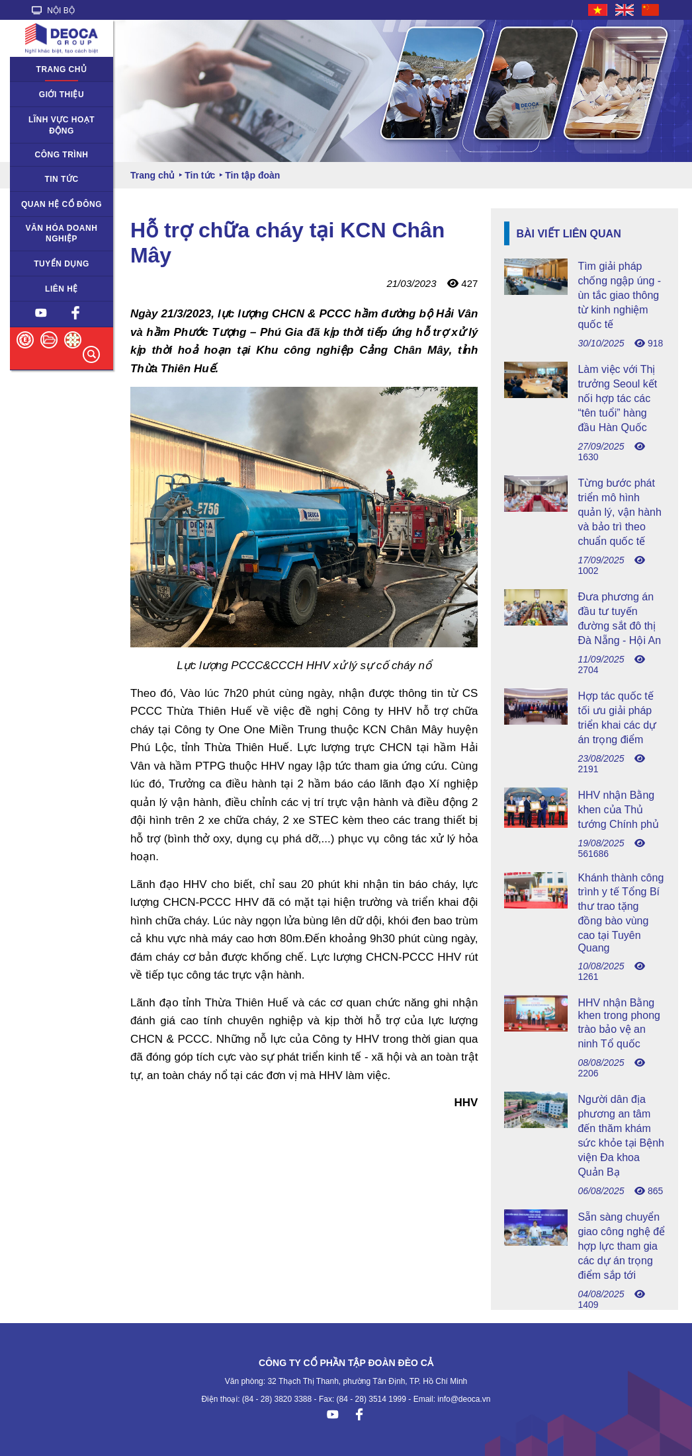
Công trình (61, 154)
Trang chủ (61, 69)
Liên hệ (61, 289)
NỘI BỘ (53, 10)
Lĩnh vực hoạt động (61, 125)
